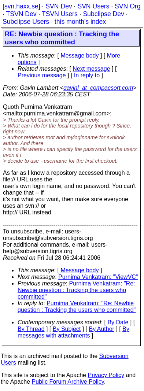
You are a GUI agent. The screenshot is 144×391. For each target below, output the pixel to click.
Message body (79, 55)
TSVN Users (60, 14)
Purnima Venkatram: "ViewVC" (98, 277)
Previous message (42, 75)
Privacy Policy (106, 375)
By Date (117, 322)
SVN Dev (58, 6)
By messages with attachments (73, 332)
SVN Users (93, 6)
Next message (91, 69)
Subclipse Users (26, 21)
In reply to (87, 75)
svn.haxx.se (21, 6)
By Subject (67, 329)
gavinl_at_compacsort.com (98, 88)
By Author (101, 329)
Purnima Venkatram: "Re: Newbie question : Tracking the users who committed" (76, 290)
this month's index (80, 21)
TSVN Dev (21, 14)
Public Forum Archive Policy (68, 382)
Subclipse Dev (103, 14)
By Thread (31, 329)
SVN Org (127, 6)
